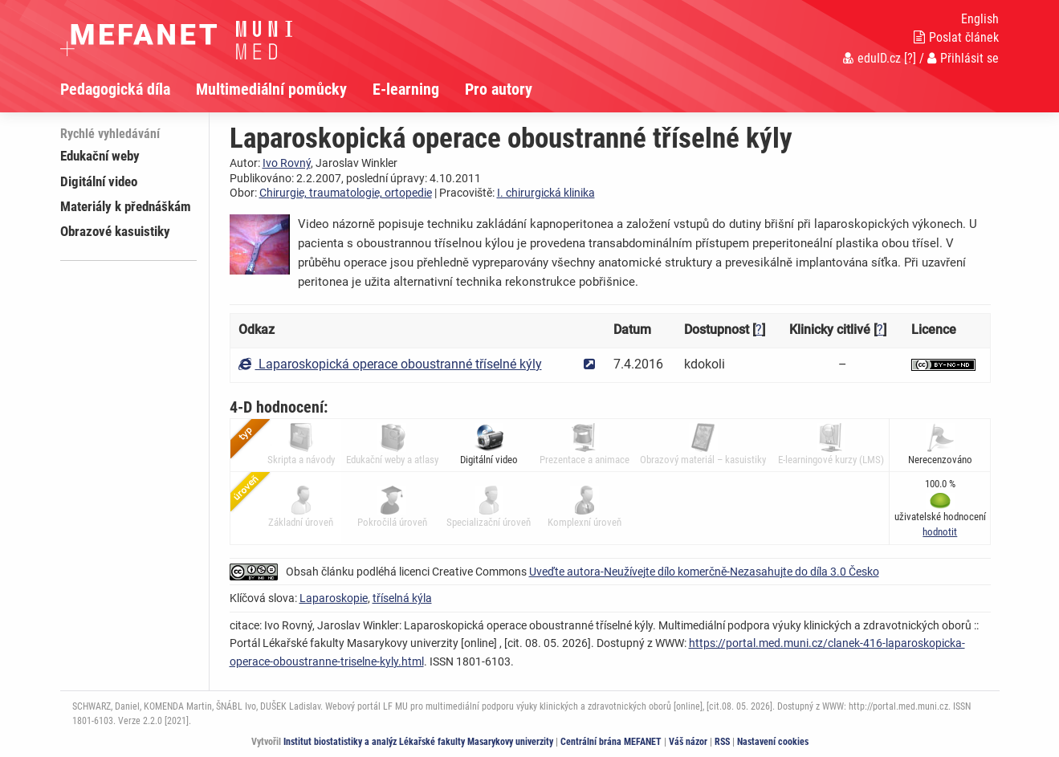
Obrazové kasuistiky (115, 231)
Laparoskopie (333, 598)
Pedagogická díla (115, 89)
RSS (722, 741)
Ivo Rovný (287, 163)
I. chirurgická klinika (546, 192)
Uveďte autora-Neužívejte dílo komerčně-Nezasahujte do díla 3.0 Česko (704, 571)
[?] (910, 58)
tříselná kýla (402, 598)
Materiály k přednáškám (125, 206)
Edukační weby (100, 156)
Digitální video (98, 181)
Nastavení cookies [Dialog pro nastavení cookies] (773, 741)
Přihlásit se (963, 58)
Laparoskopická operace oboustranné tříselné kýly (390, 364)
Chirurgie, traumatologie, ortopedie (345, 192)
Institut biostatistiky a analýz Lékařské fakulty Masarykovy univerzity (418, 741)
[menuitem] (128, 89)
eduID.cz (872, 58)
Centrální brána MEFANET (611, 741)
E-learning (406, 89)
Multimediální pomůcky (271, 89)
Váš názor (688, 741)
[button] (940, 532)
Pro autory (498, 89)
